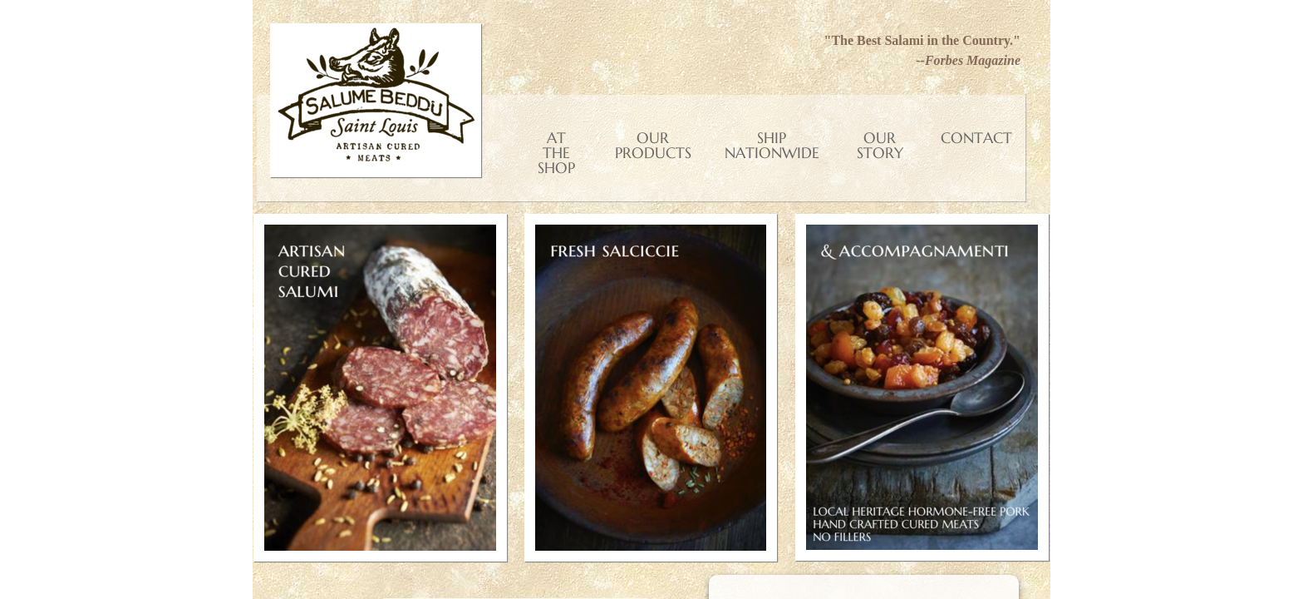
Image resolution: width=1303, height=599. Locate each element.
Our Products (653, 145)
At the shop (556, 152)
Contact (976, 137)
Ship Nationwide (772, 145)
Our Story (880, 145)
